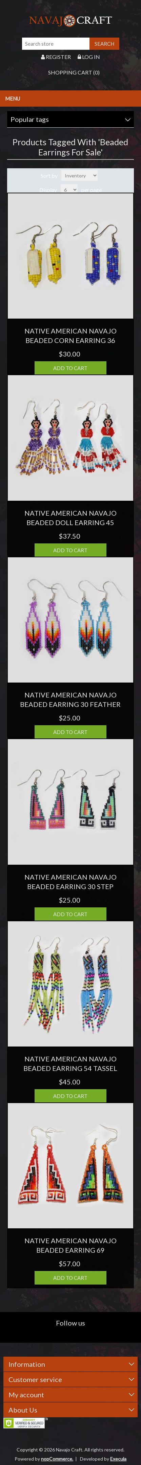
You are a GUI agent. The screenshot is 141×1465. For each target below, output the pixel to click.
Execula (118, 1459)
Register (56, 56)
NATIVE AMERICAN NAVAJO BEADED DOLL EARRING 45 (70, 517)
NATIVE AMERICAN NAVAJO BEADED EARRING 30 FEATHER (70, 699)
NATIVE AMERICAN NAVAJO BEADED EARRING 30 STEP (70, 881)
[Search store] (56, 44)
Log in (89, 56)
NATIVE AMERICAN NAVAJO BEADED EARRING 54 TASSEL (70, 1063)
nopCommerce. (57, 1459)
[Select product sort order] (79, 175)
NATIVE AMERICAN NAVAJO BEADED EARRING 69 (70, 1245)
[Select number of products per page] (69, 189)
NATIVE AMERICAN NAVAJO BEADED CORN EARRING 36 (70, 335)
